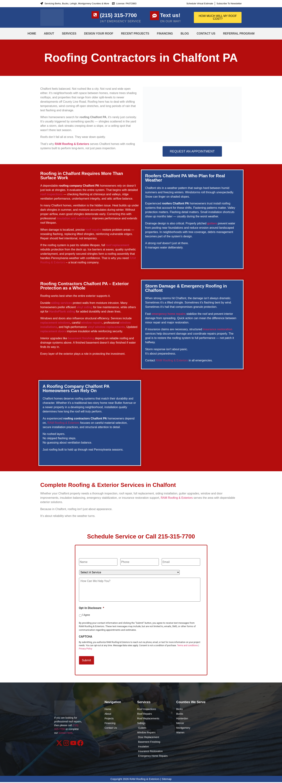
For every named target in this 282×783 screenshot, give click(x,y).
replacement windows (55, 322)
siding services (61, 302)
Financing (165, 33)
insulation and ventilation (74, 218)
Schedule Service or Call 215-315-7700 (141, 536)
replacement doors (53, 331)
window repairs (91, 322)
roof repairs (94, 229)
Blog (185, 33)
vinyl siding (84, 307)
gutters (212, 223)
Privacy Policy (85, 652)
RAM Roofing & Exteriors (72, 143)
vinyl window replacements (106, 326)
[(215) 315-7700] (96, 15)
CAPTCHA (85, 640)
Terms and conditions (187, 649)
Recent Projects (135, 33)
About (49, 33)
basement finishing (81, 338)
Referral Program (238, 33)
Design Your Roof (98, 33)
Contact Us (206, 33)
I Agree (86, 618)
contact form (65, 733)
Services (69, 33)
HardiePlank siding (62, 311)
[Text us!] (154, 15)
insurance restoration (217, 329)
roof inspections (51, 194)
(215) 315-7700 (120, 15)
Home (32, 33)
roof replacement (117, 245)
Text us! (170, 15)
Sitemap (167, 779)
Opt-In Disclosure (91, 611)
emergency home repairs (169, 313)
